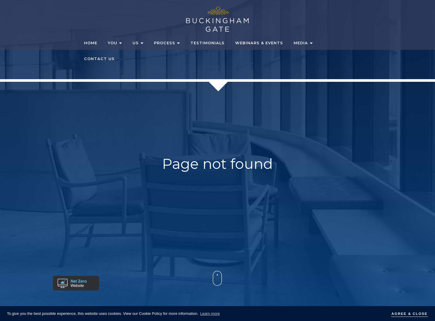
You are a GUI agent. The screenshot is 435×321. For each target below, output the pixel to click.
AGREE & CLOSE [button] (410, 313)
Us (136, 43)
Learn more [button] (210, 313)
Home (90, 43)
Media (301, 43)
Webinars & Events (259, 43)
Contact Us (99, 59)
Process (164, 43)
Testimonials (207, 43)
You (112, 43)
